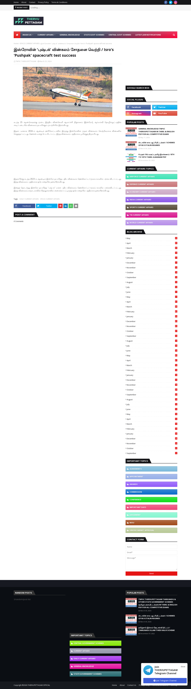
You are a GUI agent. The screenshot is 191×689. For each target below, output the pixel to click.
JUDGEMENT (135, 515)
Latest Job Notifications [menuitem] (148, 35)
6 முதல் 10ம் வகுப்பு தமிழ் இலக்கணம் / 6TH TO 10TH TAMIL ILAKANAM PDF (156, 155)
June (152, 292)
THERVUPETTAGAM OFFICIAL (39, 685)
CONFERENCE (135, 499)
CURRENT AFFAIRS (82, 651)
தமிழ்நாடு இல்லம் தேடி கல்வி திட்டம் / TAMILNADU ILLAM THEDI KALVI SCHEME (156, 629)
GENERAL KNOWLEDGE (84, 666)
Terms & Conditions (59, 2)
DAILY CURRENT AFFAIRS (29, 199)
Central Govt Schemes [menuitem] (120, 35)
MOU (132, 522)
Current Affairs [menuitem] (45, 35)
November (152, 267)
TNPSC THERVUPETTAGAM (26, 61)
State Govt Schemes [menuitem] (94, 35)
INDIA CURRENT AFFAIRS (140, 199)
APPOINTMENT (136, 476)
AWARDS (134, 484)
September (152, 277)
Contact (32, 2)
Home (16, 2)
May (152, 238)
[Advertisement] (126, 21)
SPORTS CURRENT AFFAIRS (141, 207)
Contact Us (131, 685)
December (152, 262)
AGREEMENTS (136, 469)
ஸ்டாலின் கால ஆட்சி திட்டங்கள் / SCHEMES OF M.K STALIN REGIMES (156, 144)
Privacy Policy (43, 2)
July (152, 287)
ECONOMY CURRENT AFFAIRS (142, 192)
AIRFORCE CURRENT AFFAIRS (142, 176)
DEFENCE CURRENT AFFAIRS (142, 184)
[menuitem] (17, 34)
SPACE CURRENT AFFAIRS (29, 43)
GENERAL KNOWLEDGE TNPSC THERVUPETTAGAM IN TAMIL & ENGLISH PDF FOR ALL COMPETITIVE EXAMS (156, 131)
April (152, 243)
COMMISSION (136, 492)
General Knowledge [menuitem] (70, 35)
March (152, 248)
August (152, 282)
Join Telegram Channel (165, 680)
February (152, 253)
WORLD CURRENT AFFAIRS (141, 222)
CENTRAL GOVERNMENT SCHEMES (89, 643)
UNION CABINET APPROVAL (142, 530)
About (23, 2)
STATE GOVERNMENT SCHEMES (88, 674)
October (152, 272)
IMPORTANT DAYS (138, 507)
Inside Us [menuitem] (27, 35)
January (152, 258)
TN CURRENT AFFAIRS (139, 215)
